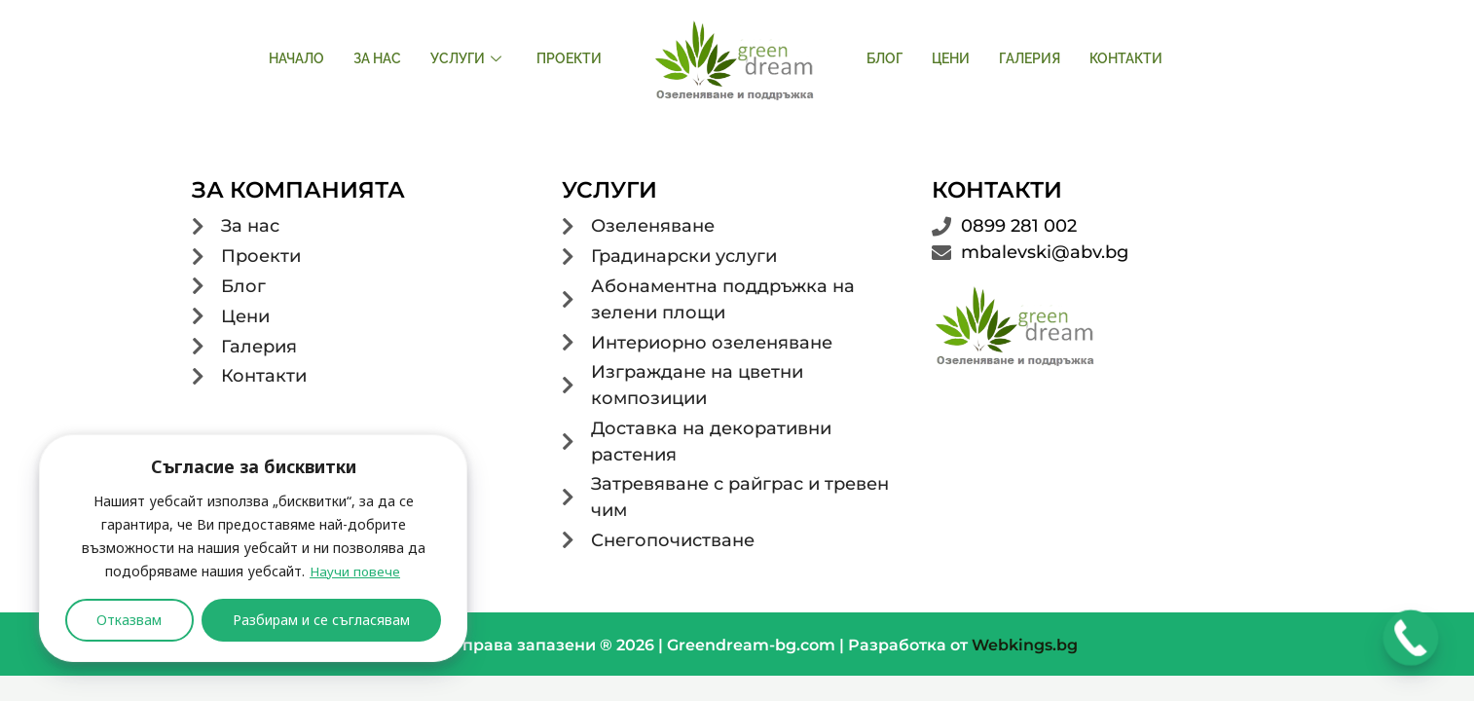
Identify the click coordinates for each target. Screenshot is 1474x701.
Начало (296, 58)
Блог (884, 58)
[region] (253, 548)
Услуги (465, 58)
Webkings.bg (1025, 650)
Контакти (1125, 58)
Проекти (569, 58)
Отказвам (129, 619)
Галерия (1029, 58)
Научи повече (355, 571)
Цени (951, 58)
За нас (377, 58)
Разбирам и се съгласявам (321, 619)
